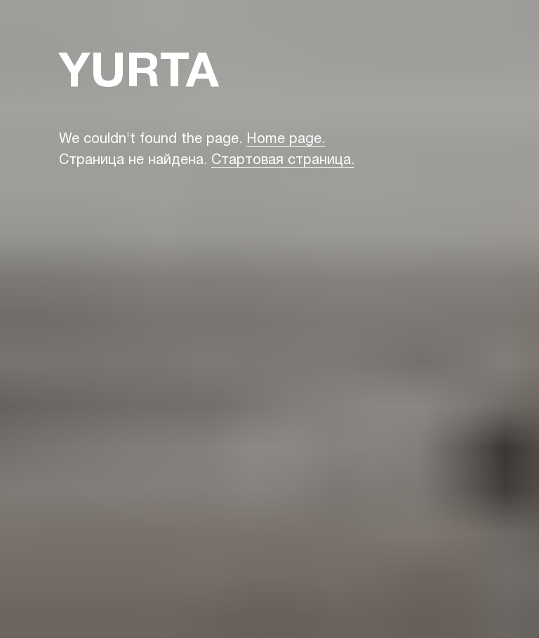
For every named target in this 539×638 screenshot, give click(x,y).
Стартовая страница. (282, 160)
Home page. (285, 139)
